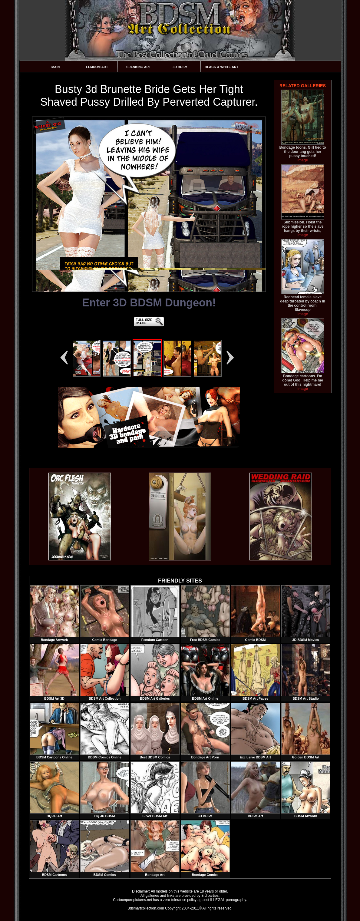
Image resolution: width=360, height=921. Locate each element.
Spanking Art (138, 67)
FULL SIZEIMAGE (144, 321)
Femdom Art (97, 67)
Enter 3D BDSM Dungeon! (149, 302)
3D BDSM (180, 67)
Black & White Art (221, 67)
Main (55, 67)
